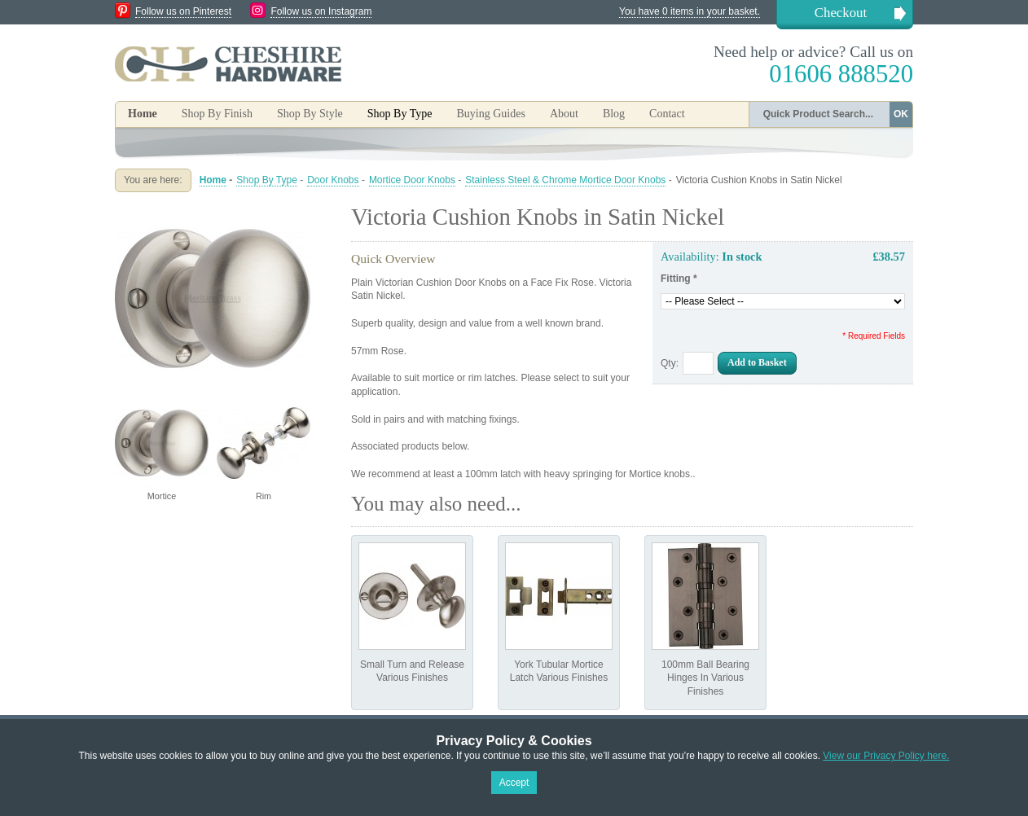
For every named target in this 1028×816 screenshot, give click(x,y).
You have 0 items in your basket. (689, 11)
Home (142, 113)
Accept (514, 782)
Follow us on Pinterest (183, 11)
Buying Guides (490, 113)
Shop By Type (266, 180)
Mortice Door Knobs (412, 180)
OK (901, 114)
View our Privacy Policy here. (886, 755)
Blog (614, 113)
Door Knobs (332, 180)
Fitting (679, 278)
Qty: (670, 363)
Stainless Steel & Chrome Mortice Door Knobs (565, 180)
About (564, 113)
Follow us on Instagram (320, 11)
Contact (667, 113)
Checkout (841, 12)
